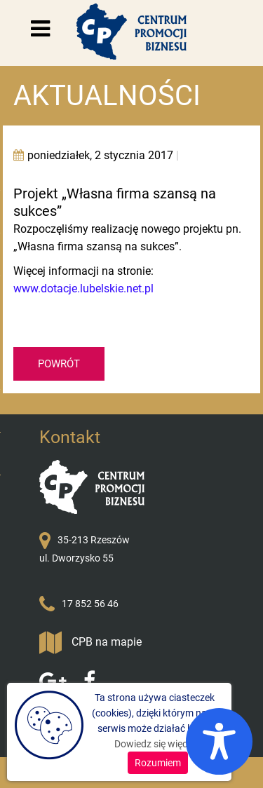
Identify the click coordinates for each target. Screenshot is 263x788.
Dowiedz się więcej (154, 743)
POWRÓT (59, 364)
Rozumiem (158, 762)
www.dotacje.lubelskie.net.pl (83, 288)
